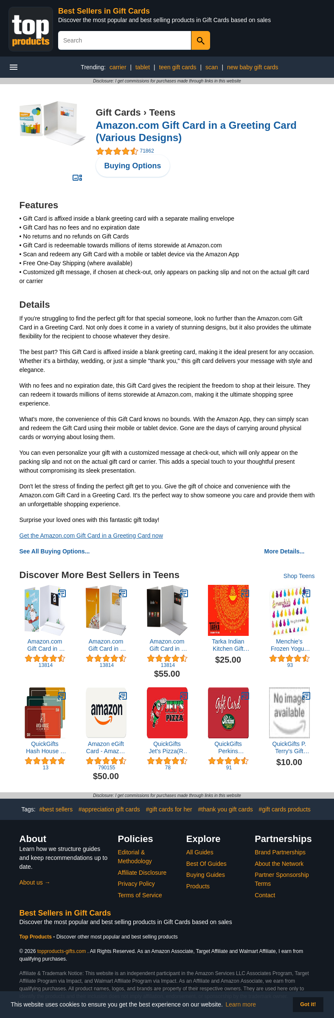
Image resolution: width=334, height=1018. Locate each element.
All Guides (199, 852)
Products (198, 886)
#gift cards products (285, 809)
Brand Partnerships (280, 852)
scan (211, 67)
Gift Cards (118, 112)
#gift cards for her (169, 809)
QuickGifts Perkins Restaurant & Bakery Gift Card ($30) (228, 747)
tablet (142, 67)
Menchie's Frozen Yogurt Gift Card (289, 645)
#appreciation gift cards (109, 809)
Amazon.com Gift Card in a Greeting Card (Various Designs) (45, 645)
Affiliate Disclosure (142, 872)
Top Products (36, 937)
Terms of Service (140, 895)
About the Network (279, 863)
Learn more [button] (241, 1004)
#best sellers (56, 809)
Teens (162, 112)
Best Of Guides (206, 863)
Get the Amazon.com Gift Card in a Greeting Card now (91, 535)
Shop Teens (299, 576)
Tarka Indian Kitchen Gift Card (228, 645)
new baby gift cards (252, 67)
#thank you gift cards (225, 809)
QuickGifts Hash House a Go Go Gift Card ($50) (45, 747)
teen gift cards (177, 67)
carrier (117, 67)
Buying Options (132, 166)
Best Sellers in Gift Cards (104, 11)
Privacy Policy (136, 883)
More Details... (284, 551)
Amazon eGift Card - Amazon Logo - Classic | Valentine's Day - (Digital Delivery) (106, 747)
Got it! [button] (308, 1004)
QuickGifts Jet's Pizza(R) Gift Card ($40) (167, 747)
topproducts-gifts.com (61, 951)
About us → (35, 882)
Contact (265, 895)
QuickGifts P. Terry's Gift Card (289, 747)
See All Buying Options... (55, 551)
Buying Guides (205, 874)
